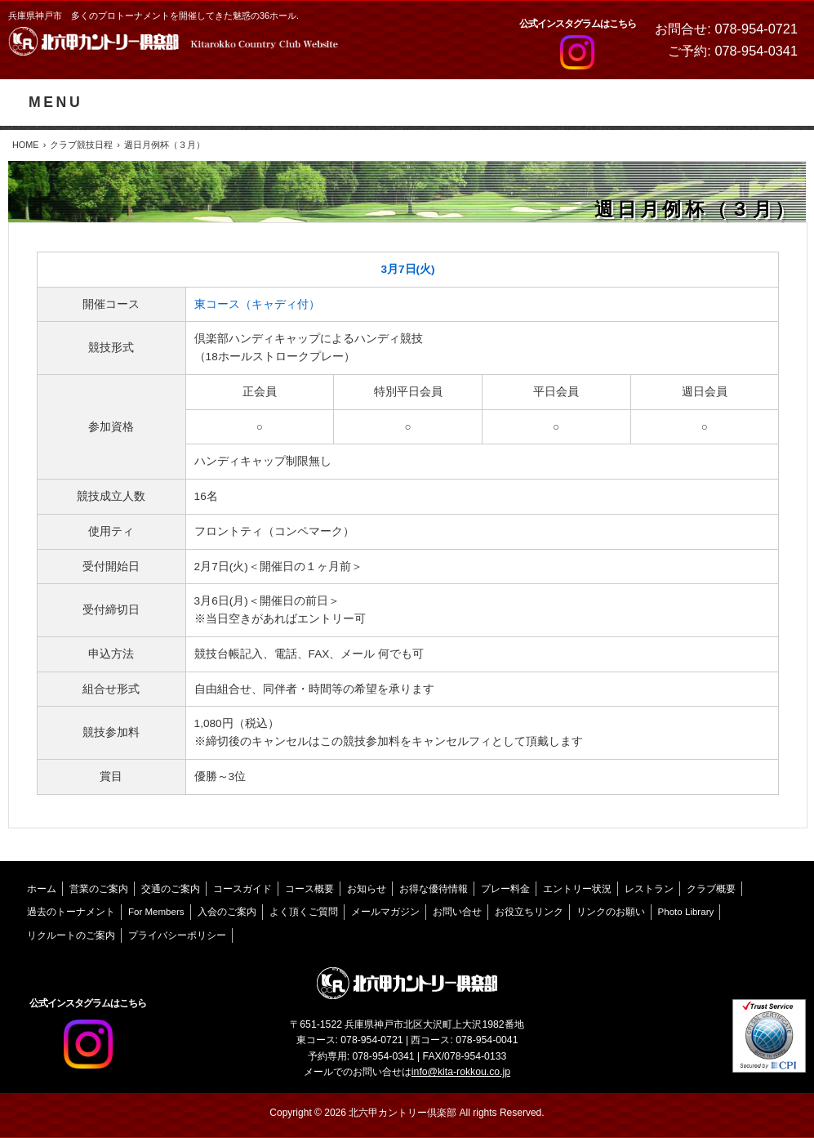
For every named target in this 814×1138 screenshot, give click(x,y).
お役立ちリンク (529, 912)
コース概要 (309, 889)
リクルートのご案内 (71, 935)
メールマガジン (385, 912)
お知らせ (366, 889)
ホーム (41, 889)
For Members (156, 912)
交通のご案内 (170, 889)
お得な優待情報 (433, 889)
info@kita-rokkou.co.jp (460, 1072)
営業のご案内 (98, 889)
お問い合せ (457, 912)
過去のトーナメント (71, 912)
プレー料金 (505, 889)
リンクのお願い (610, 912)
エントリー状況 (577, 889)
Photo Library (686, 912)
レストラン (649, 889)
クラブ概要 (711, 889)
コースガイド (242, 889)
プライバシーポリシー (177, 935)
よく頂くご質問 (303, 912)
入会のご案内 (227, 912)
